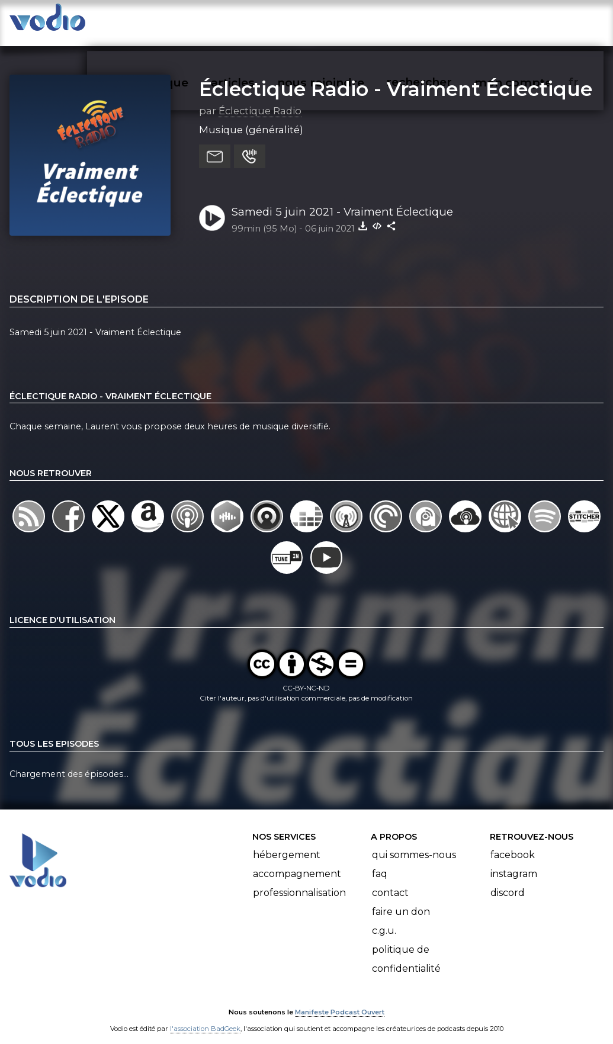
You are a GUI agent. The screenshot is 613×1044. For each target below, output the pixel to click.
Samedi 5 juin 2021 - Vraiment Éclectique (342, 200)
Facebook (512, 843)
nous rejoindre (342, 21)
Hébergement (286, 843)
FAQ (379, 862)
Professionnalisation (299, 881)
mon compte (531, 21)
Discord (507, 881)
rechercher (439, 21)
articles (256, 21)
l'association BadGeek (205, 1018)
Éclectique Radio (260, 100)
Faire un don (401, 900)
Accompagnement (297, 862)
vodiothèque (176, 21)
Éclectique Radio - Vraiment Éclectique (395, 77)
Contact (390, 881)
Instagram (513, 862)
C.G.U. (384, 919)
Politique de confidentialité (406, 948)
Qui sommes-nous (414, 843)
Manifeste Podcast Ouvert (339, 1001)
